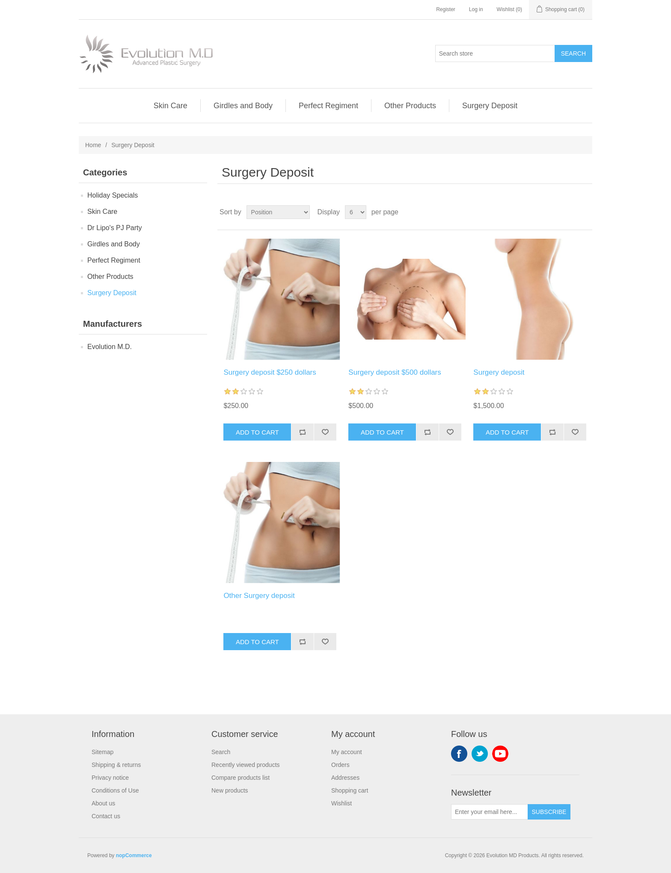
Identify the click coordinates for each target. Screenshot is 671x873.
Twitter (480, 754)
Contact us (106, 816)
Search (573, 53)
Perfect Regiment (328, 105)
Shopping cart (349, 790)
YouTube (500, 754)
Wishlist (341, 803)
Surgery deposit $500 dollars (394, 372)
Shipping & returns (116, 764)
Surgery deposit (498, 372)
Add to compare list (302, 432)
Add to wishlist (325, 432)
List (585, 212)
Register (445, 9)
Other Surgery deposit (258, 596)
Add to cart (257, 432)
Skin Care (170, 105)
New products (229, 790)
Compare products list (240, 777)
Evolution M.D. (109, 346)
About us (103, 803)
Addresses (345, 777)
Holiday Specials (112, 195)
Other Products (410, 105)
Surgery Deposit (489, 105)
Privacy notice (110, 777)
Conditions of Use (115, 790)
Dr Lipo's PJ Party (114, 227)
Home (93, 145)
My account (346, 752)
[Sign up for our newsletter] (489, 812)
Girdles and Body (243, 105)
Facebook (459, 754)
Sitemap (102, 752)
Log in (476, 9)
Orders (340, 764)
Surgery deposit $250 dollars (269, 372)
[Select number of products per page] (355, 212)
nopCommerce (134, 855)
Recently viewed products (245, 764)
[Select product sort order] (278, 212)
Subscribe (549, 811)
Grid (569, 212)
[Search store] (495, 53)
